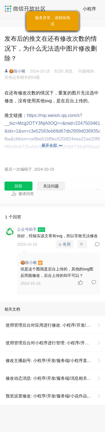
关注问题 (51, 186)
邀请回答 (22, 193)
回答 (18, 186)
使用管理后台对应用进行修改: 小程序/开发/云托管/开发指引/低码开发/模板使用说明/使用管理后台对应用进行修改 (55, 325)
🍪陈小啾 (17, 71)
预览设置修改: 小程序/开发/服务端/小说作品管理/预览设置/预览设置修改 (55, 395)
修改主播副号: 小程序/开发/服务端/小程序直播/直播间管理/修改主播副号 (55, 360)
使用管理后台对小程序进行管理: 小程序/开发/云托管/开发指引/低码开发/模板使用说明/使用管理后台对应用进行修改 (55, 342)
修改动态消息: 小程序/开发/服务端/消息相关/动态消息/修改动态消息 (55, 378)
